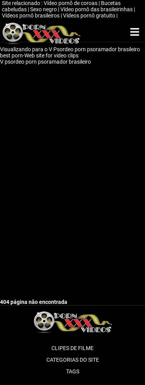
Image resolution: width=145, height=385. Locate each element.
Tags (72, 371)
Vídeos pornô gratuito (89, 15)
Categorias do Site (72, 360)
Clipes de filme (72, 348)
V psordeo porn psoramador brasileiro (46, 62)
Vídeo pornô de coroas (71, 3)
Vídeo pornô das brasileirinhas (97, 9)
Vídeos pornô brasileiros (31, 15)
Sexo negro (44, 9)
